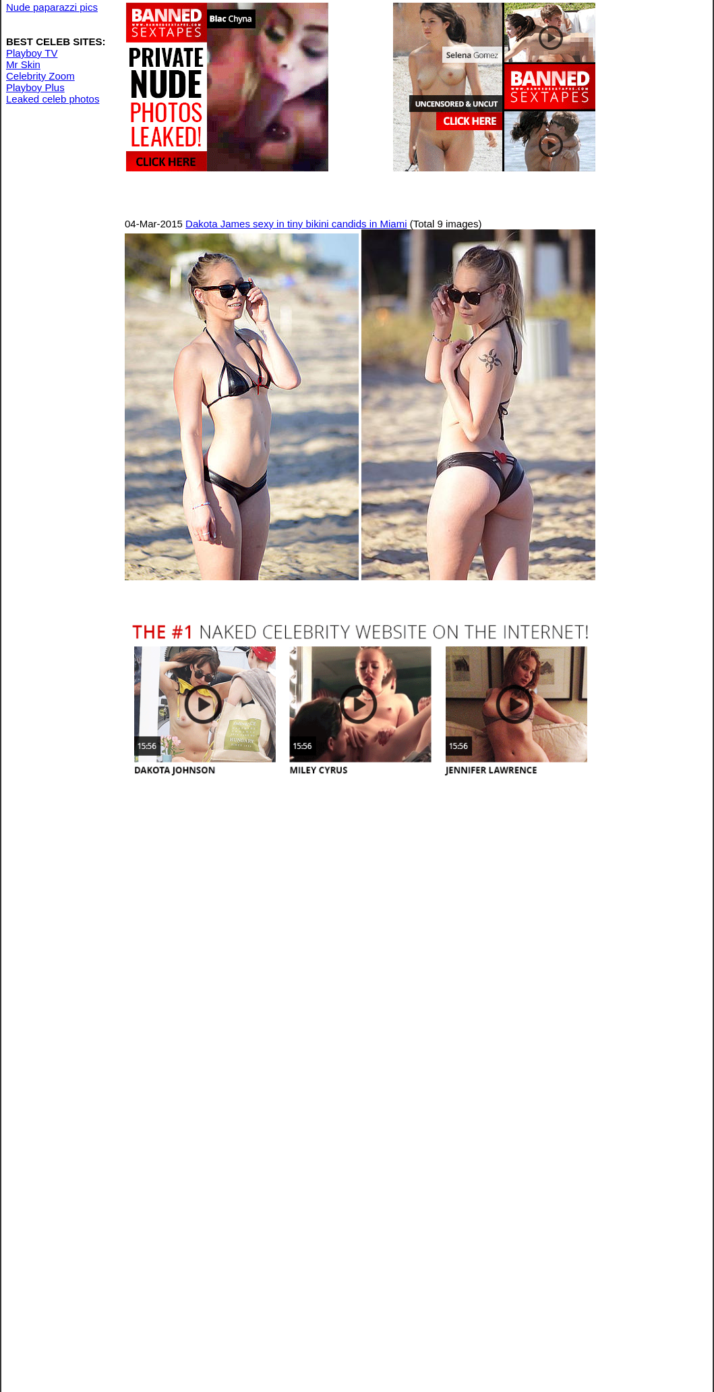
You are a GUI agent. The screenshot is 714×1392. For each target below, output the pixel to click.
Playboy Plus (35, 87)
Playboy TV (31, 53)
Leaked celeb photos (52, 99)
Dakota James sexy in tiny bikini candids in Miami (296, 223)
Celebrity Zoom (40, 76)
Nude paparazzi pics (52, 7)
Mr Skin (23, 64)
